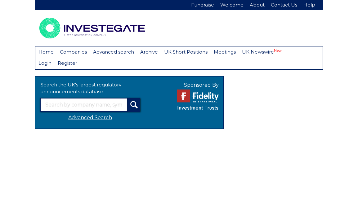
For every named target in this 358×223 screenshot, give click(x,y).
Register (67, 63)
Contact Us (284, 5)
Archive (149, 52)
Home (46, 52)
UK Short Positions (186, 52)
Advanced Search (90, 117)
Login (44, 63)
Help (309, 5)
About (257, 5)
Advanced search (113, 52)
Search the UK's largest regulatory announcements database (81, 88)
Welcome (232, 5)
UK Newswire (262, 51)
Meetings (225, 52)
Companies (73, 52)
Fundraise (202, 5)
